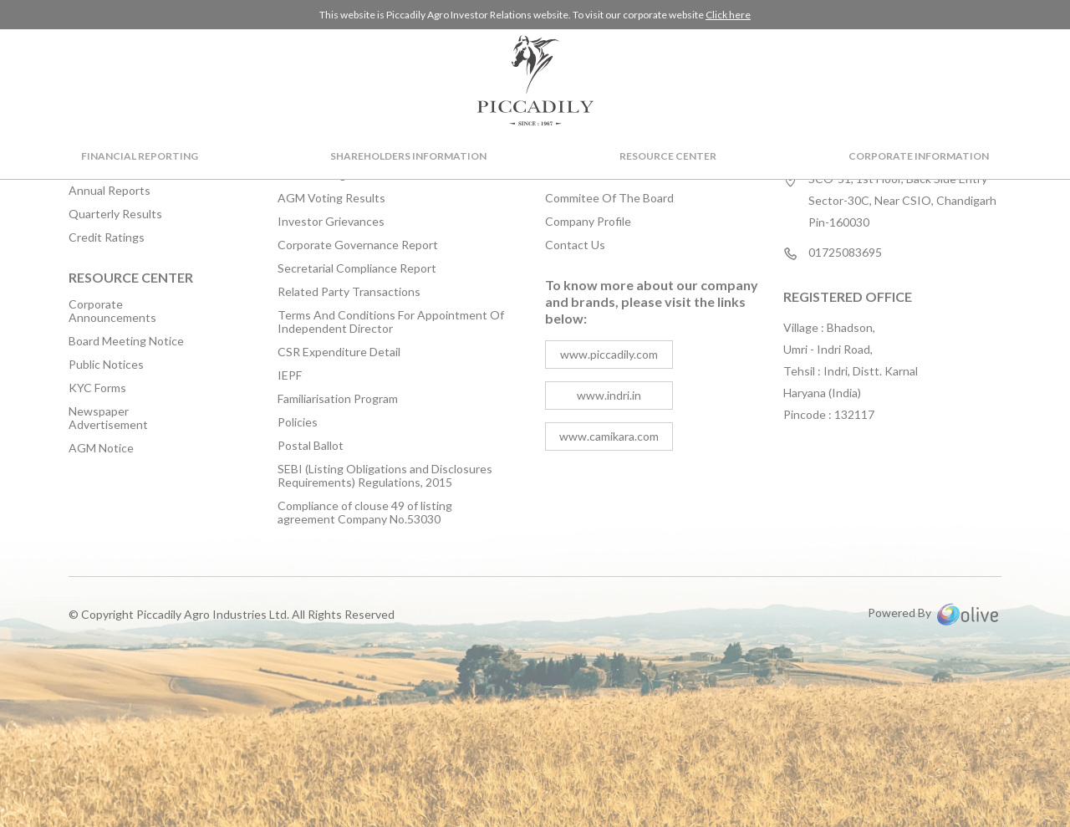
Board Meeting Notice (126, 341)
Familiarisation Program (338, 399)
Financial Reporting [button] (139, 156)
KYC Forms (97, 388)
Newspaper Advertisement (108, 418)
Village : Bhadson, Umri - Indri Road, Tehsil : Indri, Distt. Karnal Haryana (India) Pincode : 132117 (850, 370)
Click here (728, 14)
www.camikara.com (609, 436)
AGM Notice (101, 448)
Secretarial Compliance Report (357, 268)
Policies (298, 422)
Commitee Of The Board (609, 198)
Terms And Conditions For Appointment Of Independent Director (391, 322)
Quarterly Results (115, 214)
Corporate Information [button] (918, 156)
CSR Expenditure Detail (339, 352)
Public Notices (106, 364)
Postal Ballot (311, 445)
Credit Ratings (107, 237)
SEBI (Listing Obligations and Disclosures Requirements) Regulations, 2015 (385, 475)
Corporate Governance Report (358, 245)
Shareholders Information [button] (408, 156)
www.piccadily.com (609, 354)
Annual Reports (109, 190)
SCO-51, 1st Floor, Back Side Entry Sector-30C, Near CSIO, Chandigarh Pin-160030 (902, 200)
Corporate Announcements (112, 311)
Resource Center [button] (667, 156)
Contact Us (575, 245)
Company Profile (588, 221)
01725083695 (845, 253)
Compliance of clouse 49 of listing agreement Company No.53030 (365, 512)
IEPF (290, 375)
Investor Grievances (331, 221)
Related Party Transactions (349, 292)
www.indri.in (609, 395)
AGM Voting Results (331, 198)
